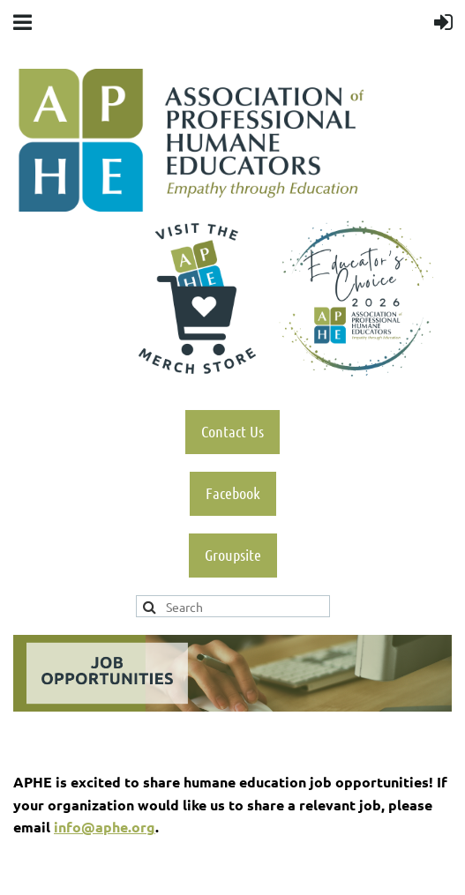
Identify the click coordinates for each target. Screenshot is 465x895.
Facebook (233, 493)
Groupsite (233, 554)
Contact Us (232, 431)
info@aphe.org (104, 826)
